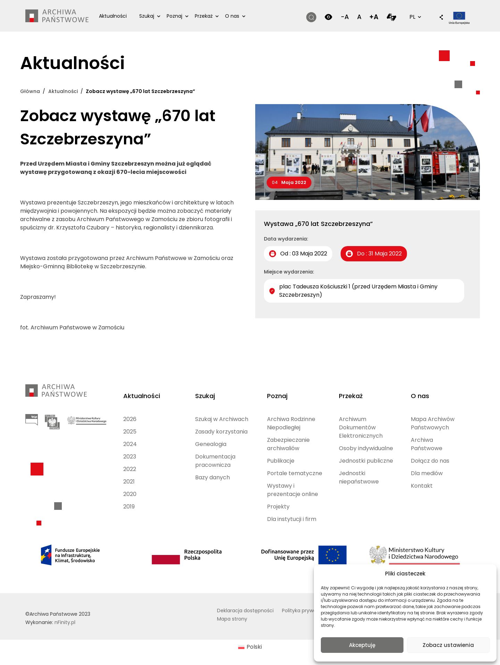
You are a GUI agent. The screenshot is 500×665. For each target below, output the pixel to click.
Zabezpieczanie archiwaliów (288, 444)
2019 (129, 507)
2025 (129, 432)
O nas (232, 15)
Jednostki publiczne (366, 461)
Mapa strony (232, 618)
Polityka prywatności (306, 610)
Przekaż (203, 15)
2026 (129, 419)
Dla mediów (427, 473)
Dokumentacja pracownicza (215, 461)
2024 (130, 444)
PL (414, 16)
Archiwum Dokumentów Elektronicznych (361, 427)
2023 (129, 457)
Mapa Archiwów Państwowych (433, 423)
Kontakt (422, 486)
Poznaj (174, 15)
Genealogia (210, 444)
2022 (129, 469)
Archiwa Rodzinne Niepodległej (291, 423)
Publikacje (280, 461)
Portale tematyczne (294, 473)
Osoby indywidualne (366, 448)
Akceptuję (362, 645)
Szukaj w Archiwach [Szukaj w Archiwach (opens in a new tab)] (221, 419)
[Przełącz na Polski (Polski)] (250, 647)
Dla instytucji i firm (291, 519)
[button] (438, 17)
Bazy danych (212, 477)
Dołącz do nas (430, 461)
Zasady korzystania (221, 432)
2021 (129, 482)
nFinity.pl (65, 622)
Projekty (278, 507)
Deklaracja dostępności (245, 610)
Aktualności (113, 15)
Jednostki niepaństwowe (359, 477)
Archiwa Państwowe (426, 444)
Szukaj (146, 15)
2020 (129, 494)
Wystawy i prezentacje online (292, 490)
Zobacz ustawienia (448, 645)
